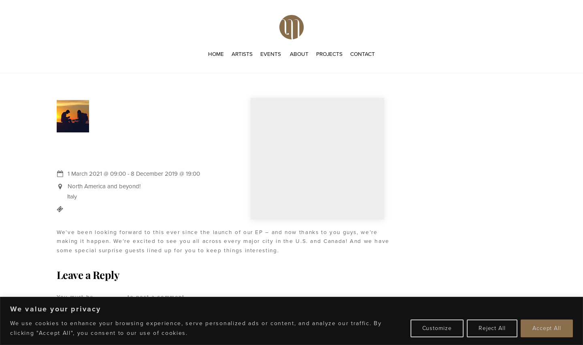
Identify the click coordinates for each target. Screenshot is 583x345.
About (299, 54)
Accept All (546, 328)
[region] (291, 321)
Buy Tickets (87, 208)
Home (216, 54)
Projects (329, 54)
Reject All (492, 328)
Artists (242, 54)
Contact (362, 54)
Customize (437, 328)
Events (270, 54)
